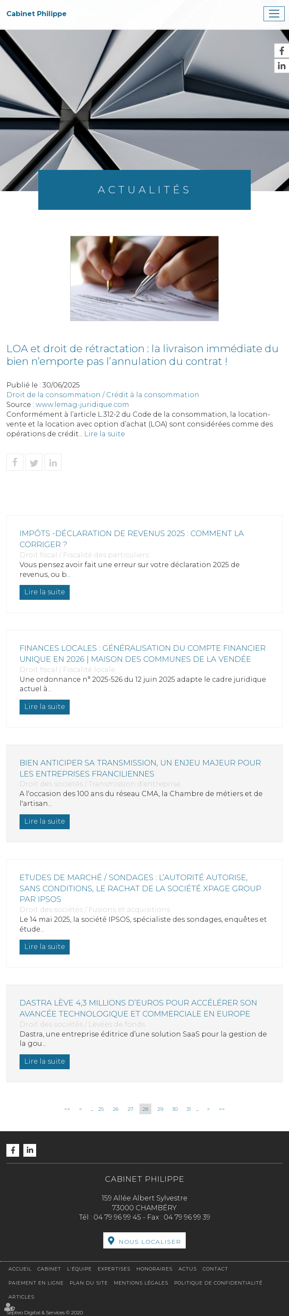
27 (130, 1109)
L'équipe (79, 1269)
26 (116, 1109)
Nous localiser (150, 1241)
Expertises (114, 1269)
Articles (21, 1297)
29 (160, 1109)
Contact (215, 1269)
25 (101, 1109)
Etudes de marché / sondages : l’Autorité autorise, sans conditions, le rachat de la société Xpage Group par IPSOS (140, 888)
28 (145, 1109)
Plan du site (89, 1283)
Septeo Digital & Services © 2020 (44, 1312)
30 (175, 1109)
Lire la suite (104, 434)
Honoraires (154, 1269)
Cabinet (49, 1269)
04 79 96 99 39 (187, 1217)
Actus (187, 1269)
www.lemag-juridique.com (82, 405)
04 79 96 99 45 (117, 1217)
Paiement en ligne (36, 1283)
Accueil (19, 1269)
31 (189, 1109)
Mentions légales (141, 1283)
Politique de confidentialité (218, 1283)
